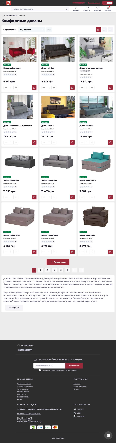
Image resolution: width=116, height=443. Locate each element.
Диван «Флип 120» (11, 235)
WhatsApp (80, 416)
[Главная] (2, 15)
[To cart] (34, 87)
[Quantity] (11, 87)
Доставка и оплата (24, 384)
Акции (19, 399)
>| (81, 270)
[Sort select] (31, 29)
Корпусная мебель (80, 386)
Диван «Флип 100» (88, 180)
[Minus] (6, 87)
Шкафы (76, 389)
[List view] (104, 29)
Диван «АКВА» (47, 68)
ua (105, 3)
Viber (78, 413)
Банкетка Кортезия (12, 68)
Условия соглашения (55, 370)
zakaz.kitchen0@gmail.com (29, 414)
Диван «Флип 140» (49, 235)
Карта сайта (21, 394)
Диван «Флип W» (87, 235)
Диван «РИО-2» (86, 126)
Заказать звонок (94, 3)
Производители (23, 397)
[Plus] (16, 87)
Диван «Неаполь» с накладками (17, 126)
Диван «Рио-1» (47, 126)
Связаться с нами (23, 389)
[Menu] (3, 3)
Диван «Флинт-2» (11, 180)
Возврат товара (23, 391)
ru (109, 3)
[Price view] (110, 29)
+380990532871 (24, 350)
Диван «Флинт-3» (49, 180)
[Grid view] (98, 29)
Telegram (80, 409)
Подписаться (74, 366)
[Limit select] (49, 29)
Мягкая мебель (11, 15)
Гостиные (77, 384)
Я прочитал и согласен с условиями (59, 370)
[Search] (67, 9)
